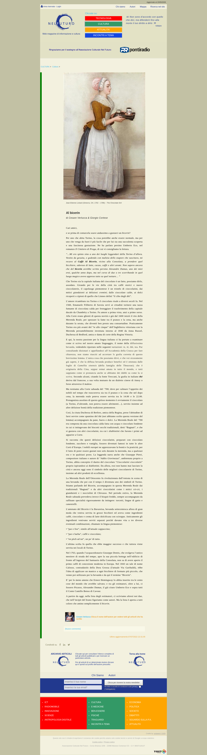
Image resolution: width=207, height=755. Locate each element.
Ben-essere (98, 711)
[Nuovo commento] (73, 629)
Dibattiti (134, 715)
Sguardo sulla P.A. (140, 720)
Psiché (95, 715)
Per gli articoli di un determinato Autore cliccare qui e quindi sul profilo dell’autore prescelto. (94, 663)
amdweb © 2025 (160, 734)
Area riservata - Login (53, 6)
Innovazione (52, 711)
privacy (135, 687)
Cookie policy (97, 742)
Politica (134, 707)
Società (134, 711)
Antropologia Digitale (58, 720)
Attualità (135, 724)
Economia (135, 702)
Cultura (55, 67)
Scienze (49, 715)
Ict (46, 702)
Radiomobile (52, 707)
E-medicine (97, 707)
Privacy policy (109, 742)
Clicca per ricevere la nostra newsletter (124, 683)
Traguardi (97, 720)
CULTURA (45, 67)
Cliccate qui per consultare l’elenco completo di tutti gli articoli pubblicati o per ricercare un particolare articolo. (94, 656)
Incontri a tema (100, 724)
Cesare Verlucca (83, 617)
